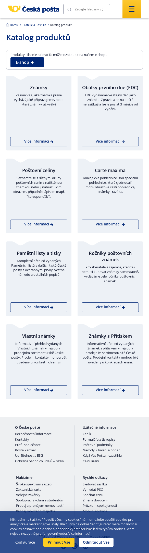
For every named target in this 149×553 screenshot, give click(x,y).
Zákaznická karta (28, 490)
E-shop (25, 62)
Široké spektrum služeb (34, 484)
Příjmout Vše (59, 542)
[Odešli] (69, 9)
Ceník (87, 434)
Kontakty (22, 440)
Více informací (79, 533)
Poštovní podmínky (98, 445)
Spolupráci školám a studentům (40, 500)
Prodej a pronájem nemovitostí (39, 506)
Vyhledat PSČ (93, 490)
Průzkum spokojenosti (100, 506)
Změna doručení (95, 500)
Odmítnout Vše (96, 542)
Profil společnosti (28, 445)
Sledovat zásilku (95, 484)
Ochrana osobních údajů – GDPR (39, 461)
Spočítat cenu (93, 495)
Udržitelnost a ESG (29, 456)
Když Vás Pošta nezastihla (102, 456)
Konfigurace (25, 542)
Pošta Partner (25, 450)
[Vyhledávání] (86, 9)
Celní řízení (91, 461)
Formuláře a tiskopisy (99, 440)
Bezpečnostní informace (33, 434)
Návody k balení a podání (102, 450)
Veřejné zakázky (28, 495)
